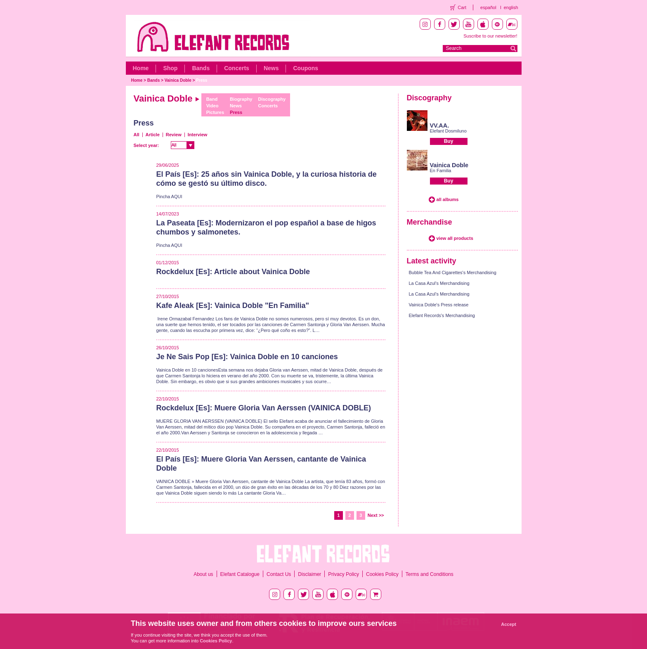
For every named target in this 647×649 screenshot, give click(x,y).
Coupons (305, 68)
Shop (170, 68)
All (136, 134)
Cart (462, 7)
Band (212, 99)
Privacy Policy (343, 574)
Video (212, 105)
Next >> (376, 515)
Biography (241, 99)
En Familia (440, 170)
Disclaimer (309, 574)
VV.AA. (439, 125)
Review (174, 134)
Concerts (236, 68)
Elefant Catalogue (240, 574)
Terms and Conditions (429, 574)
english (511, 7)
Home (141, 68)
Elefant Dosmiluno (448, 130)
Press (201, 80)
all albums (448, 199)
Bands (201, 68)
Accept (508, 624)
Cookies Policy (382, 574)
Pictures (215, 112)
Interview (198, 134)
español (488, 7)
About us (203, 574)
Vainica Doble (178, 80)
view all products (455, 238)
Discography (272, 99)
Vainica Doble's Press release (439, 304)
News (271, 68)
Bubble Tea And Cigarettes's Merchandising (452, 272)
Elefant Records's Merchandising (442, 315)
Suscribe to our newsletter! (490, 35)
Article (153, 134)
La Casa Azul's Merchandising (439, 283)
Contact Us (279, 574)
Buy (448, 141)
